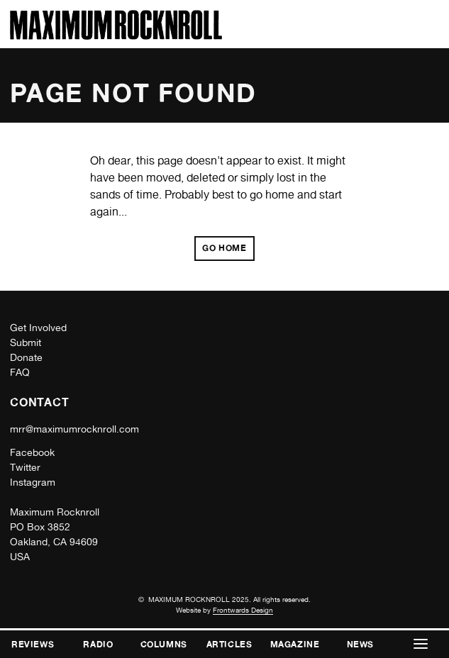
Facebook (32, 452)
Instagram (32, 482)
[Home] (116, 36)
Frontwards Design (243, 610)
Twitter (25, 467)
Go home (224, 247)
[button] (421, 644)
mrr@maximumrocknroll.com (74, 429)
